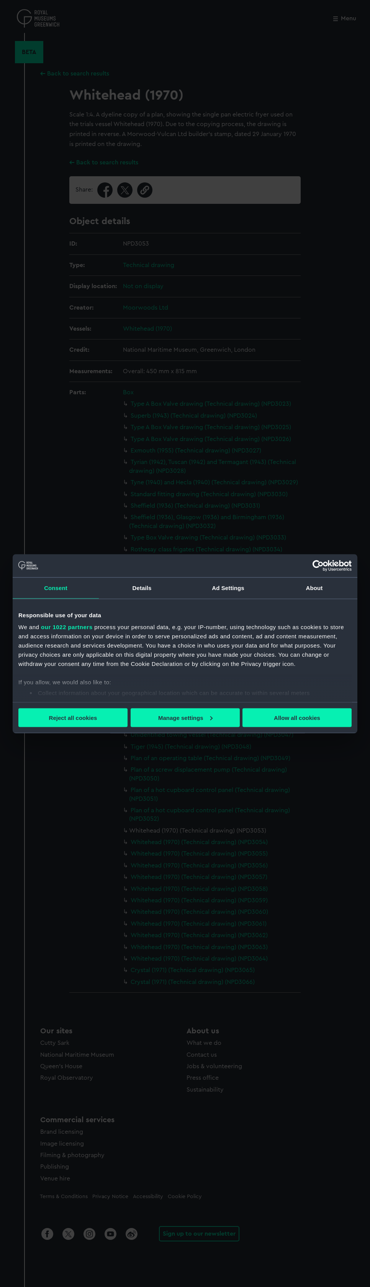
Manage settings (185, 717)
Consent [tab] (55, 587)
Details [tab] (142, 587)
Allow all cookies (297, 717)
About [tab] (314, 587)
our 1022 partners (66, 627)
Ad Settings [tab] (228, 587)
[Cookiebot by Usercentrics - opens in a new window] (318, 565)
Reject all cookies (73, 717)
